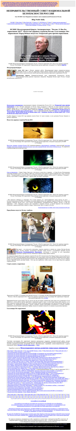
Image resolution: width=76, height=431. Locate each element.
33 (36, 397)
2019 (31, 3)
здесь (56, 110)
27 (54, 397)
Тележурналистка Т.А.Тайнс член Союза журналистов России (53, 207)
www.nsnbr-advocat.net (40, 404)
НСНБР (13, 22)
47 (59, 395)
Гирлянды (52, 413)
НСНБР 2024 (39, 2)
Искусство (9, 145)
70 (56, 394)
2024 (35, 2)
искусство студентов (17, 146)
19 (18, 398)
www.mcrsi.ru (40, 403)
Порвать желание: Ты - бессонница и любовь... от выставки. (49, 385)
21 (12, 398)
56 (34, 395)
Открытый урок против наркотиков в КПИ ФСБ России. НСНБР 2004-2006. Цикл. (28, 373)
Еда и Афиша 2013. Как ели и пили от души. (40, 368)
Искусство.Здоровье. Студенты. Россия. (36, 25)
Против (22, 410)
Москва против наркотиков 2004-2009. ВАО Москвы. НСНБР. (23, 378)
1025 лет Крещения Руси (57, 373)
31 (42, 397)
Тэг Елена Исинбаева (47, 411)
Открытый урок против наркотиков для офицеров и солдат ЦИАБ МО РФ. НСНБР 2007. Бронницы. (33, 374)
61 (19, 395)
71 (53, 394)
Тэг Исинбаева (32, 411)
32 (39, 397)
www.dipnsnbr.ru (58, 403)
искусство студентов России (54, 146)
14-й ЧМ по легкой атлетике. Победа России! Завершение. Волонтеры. (49, 380)
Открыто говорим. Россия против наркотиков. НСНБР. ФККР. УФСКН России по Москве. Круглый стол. (34, 357)
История (9, 413)
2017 (52, 3)
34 (31, 397)
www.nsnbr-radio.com (36, 406)
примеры (40, 109)
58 (28, 395)
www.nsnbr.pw (49, 404)
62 (16, 395)
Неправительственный (14, 408)
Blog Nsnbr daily (27, 22)
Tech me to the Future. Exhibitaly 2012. (19, 415)
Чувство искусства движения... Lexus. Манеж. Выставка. (22, 392)
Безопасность (27, 408)
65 (8, 395)
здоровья (15, 145)
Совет (21, 408)
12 (38, 398)
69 (59, 394)
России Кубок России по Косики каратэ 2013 (28, 112)
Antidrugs (6, 6)
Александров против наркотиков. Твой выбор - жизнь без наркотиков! (25, 388)
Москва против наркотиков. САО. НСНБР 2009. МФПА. (54, 378)
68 (62, 394)
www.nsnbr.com (33, 403)
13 (32, 398)
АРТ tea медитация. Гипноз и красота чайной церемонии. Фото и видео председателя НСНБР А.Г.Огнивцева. (35, 390)
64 (13, 395)
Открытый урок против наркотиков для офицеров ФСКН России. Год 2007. (26, 356)
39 (19, 397)
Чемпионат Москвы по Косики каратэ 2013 (53, 112)
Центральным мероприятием (15, 105)
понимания (53, 145)
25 (59, 397)
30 (45, 397)
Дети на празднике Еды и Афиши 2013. (17, 368)
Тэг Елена (39, 411)
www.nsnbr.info (56, 406)
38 (22, 397)
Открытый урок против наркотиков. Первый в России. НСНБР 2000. (25, 377)
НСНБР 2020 (25, 3)
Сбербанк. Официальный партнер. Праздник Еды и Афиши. (48, 366)
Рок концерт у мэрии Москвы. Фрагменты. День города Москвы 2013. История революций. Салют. (33, 364)
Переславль (45, 6)
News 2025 (23, 2)
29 (48, 397)
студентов (20, 145)
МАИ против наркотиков (62, 415)
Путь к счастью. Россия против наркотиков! (19, 372)
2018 (41, 3)
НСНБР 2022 (5, 3)
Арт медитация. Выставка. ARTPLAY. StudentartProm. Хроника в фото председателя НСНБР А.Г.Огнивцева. (35, 370)
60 (22, 395)
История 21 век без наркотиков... (26, 345)
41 (13, 397)
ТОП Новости (42, 22)
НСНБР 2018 (46, 3)
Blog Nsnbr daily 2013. (43, 394)
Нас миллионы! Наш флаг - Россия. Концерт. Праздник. (22, 369)
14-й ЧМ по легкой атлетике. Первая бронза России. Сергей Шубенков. (25, 384)
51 (45, 395)
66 (68, 394)
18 (23, 398)
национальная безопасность (24, 406)
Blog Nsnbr (19, 22)
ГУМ (57, 413)
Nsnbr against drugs (47, 406)
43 (8, 397)
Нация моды (45, 416)
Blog (55, 4)
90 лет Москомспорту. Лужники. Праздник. (18, 380)
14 (35, 398)
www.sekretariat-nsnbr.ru (17, 404)
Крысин (29, 6)
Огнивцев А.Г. (54, 408)
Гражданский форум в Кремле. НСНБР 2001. (19, 376)
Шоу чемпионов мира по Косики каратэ (22, 110)
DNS (31, 410)
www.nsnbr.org (18, 403)
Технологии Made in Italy (49, 415)
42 (11, 397)
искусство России (27, 146)
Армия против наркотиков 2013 (15, 23)
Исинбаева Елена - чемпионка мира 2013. (56, 381)
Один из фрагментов (12, 172)
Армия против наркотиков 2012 (33, 23)
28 (51, 397)
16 (29, 398)
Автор (63, 413)
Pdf (54, 6)
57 (31, 395)
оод (20, 2)
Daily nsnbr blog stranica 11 (14, 382)
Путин (66, 408)
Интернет (27, 410)
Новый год (42, 413)
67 (65, 394)
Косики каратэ (24, 413)
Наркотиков (61, 408)
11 (41, 398)
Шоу (38, 413)
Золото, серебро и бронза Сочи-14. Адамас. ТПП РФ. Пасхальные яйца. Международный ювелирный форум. (35, 361)
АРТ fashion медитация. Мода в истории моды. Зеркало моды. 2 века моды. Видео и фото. (30, 360)
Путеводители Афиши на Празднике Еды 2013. (19, 366)
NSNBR (37, 408)
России (25, 145)
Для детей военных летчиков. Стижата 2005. (19, 352)
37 (25, 397)
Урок (35, 6)
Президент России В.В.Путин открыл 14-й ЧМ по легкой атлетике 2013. (26, 381)
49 (54, 395)
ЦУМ (60, 413)
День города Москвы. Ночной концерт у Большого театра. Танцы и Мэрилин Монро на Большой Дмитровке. (35, 362)
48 (57, 395)
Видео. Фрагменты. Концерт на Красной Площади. (44, 372)
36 (28, 397)
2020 (20, 3)
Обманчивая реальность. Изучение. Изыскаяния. (20, 385)
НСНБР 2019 (36, 3)
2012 (13, 413)
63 (11, 395)
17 (20, 398)
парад (62, 110)
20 (15, 398)
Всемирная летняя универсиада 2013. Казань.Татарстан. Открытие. (24, 386)
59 (25, 395)
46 (65, 395)
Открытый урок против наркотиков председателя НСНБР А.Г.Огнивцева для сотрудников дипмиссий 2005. (35, 353)
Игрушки (47, 413)
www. (42, 401)
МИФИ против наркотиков (35, 416)
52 (48, 395)
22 (68, 397)
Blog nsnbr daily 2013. (61, 350)
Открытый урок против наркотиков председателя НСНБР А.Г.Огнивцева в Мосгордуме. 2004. (31, 354)
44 (68, 395)
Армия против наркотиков (59, 22)
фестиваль (67, 110)
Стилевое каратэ (33, 413)
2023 (44, 2)
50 (51, 395)
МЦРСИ (64, 65)
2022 (55, 2)
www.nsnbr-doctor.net (28, 404)
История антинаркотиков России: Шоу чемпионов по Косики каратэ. (25, 389)
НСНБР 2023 (49, 2)
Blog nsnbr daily (19, 350)
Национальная (47, 408)
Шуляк (32, 6)
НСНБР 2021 (15, 3)
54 (39, 395)
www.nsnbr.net (25, 403)
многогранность (45, 145)
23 (62, 397)
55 (36, 395)
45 (62, 395)
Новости (35, 22)
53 (42, 395)
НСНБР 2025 (28, 2)
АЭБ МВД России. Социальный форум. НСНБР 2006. (45, 376)
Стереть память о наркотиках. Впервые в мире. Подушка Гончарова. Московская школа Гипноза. (32, 358)
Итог (19, 413)
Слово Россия (45, 23)
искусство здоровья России (39, 146)
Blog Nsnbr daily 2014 (48, 350)
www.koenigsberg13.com (59, 404)
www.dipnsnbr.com (49, 403)
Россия (41, 408)
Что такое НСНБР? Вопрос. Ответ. (33, 350)
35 (34, 397)
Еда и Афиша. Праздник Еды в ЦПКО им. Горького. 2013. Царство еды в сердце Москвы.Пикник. (32, 365)
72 (50, 394)
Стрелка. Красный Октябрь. (36, 415)
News (33, 2)
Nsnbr (49, 22)
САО (49, 25)
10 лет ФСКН (11, 112)
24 (65, 397)
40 (16, 397)
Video (52, 23)
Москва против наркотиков (62, 23)
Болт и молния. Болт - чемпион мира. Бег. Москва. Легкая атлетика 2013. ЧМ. (42, 382)
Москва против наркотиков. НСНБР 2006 (54, 377)
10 (43, 398)
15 (26, 398)
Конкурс (25, 6)
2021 (10, 3)
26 (57, 397)
